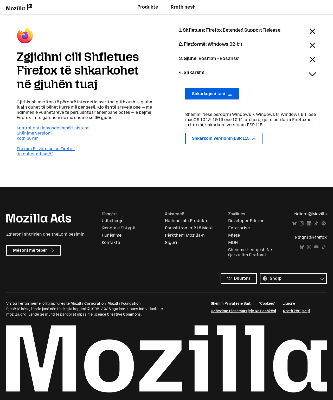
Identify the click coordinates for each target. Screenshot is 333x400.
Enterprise (239, 227)
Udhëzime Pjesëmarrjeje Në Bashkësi (243, 311)
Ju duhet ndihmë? (35, 153)
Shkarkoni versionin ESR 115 (224, 138)
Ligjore (289, 303)
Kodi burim (28, 138)
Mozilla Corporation (88, 303)
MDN (233, 242)
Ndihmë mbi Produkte (186, 220)
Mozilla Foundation (123, 303)
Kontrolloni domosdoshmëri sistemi (53, 127)
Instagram (302, 223)
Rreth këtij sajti (296, 311)
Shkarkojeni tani (212, 93)
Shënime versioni (34, 133)
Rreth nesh (183, 7)
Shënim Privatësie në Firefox (46, 148)
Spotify (324, 223)
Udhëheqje (112, 220)
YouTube (316, 247)
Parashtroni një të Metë (189, 227)
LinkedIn (309, 223)
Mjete (234, 235)
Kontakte (111, 242)
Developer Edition (246, 220)
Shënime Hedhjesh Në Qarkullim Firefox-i (250, 252)
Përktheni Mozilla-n (185, 235)
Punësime (111, 235)
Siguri (171, 242)
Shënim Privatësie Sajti (231, 303)
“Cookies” (267, 303)
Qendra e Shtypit (119, 227)
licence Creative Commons (117, 314)
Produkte (147, 7)
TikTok (316, 223)
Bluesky (294, 223)
